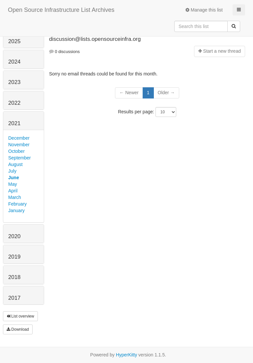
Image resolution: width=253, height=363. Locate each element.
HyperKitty (126, 354)
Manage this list (204, 10)
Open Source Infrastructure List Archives (61, 10)
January (16, 210)
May (12, 184)
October (16, 151)
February (17, 204)
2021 (14, 123)
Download (18, 329)
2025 (14, 41)
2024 (14, 62)
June (13, 177)
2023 (14, 82)
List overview (20, 316)
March (14, 197)
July (12, 171)
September (19, 157)
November (19, 144)
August (15, 164)
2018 (14, 277)
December (19, 138)
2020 (14, 236)
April (12, 190)
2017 (14, 298)
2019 (14, 257)
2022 (14, 103)
